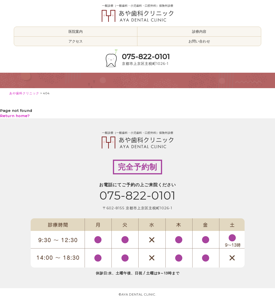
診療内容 (199, 31)
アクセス (75, 41)
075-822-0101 (146, 56)
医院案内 (75, 31)
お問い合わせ (199, 41)
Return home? (15, 116)
